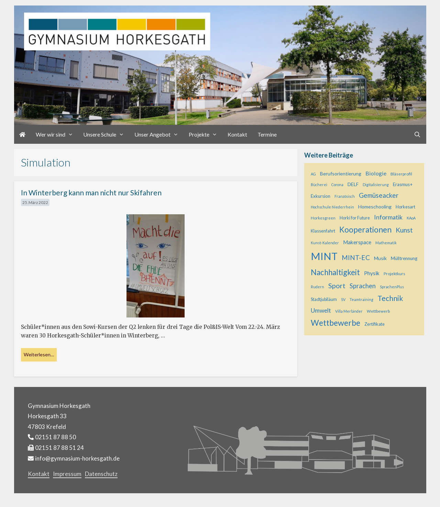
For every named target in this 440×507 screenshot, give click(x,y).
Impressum (67, 473)
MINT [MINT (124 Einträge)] (324, 256)
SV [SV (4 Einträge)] (343, 299)
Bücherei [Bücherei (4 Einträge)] (319, 184)
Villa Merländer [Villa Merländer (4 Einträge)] (349, 311)
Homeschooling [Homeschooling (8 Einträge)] (375, 206)
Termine (267, 134)
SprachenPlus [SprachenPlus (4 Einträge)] (392, 286)
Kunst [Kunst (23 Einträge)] (404, 230)
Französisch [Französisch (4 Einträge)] (344, 196)
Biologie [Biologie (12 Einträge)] (375, 173)
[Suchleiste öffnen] (417, 134)
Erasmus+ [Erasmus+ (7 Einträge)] (402, 184)
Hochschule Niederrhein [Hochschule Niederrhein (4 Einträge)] (332, 207)
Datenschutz (101, 473)
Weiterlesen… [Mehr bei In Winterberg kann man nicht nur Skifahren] (39, 354)
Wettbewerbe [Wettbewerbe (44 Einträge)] (335, 322)
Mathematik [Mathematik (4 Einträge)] (386, 242)
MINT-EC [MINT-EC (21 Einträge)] (356, 257)
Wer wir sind (57, 134)
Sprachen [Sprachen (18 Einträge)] (363, 286)
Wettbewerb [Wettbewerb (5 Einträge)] (378, 311)
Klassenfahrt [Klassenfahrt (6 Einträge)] (323, 231)
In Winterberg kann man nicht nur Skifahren (91, 192)
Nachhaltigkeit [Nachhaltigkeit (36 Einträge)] (335, 272)
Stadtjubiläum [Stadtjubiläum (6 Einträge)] (324, 299)
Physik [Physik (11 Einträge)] (372, 273)
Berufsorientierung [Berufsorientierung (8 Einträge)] (340, 173)
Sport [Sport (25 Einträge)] (336, 285)
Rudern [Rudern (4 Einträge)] (317, 286)
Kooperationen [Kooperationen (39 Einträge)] (365, 229)
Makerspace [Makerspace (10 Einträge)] (357, 242)
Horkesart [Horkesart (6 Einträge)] (405, 206)
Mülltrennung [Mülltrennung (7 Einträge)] (404, 258)
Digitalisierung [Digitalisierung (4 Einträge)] (376, 184)
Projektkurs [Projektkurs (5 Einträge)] (394, 273)
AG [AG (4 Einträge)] (313, 174)
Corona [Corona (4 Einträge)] (337, 184)
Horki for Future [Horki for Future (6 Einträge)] (355, 217)
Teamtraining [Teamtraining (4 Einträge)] (361, 299)
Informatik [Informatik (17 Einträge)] (388, 217)
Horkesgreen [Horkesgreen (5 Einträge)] (323, 217)
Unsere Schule (106, 134)
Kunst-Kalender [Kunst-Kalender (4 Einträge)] (325, 242)
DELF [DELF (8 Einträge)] (353, 184)
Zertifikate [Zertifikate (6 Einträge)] (374, 324)
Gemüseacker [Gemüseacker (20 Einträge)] (378, 195)
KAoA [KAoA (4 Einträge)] (411, 218)
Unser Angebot (159, 134)
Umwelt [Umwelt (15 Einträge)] (321, 310)
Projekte (205, 134)
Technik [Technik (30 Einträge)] (390, 298)
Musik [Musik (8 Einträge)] (380, 258)
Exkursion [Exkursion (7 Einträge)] (320, 196)
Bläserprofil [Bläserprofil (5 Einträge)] (401, 173)
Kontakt (237, 134)
